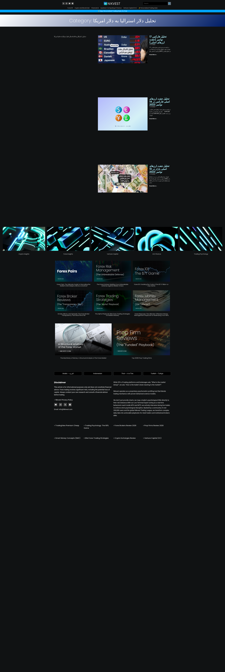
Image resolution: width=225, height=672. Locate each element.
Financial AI (95, 8)
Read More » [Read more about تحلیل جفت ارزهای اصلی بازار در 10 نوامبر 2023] (134, 134)
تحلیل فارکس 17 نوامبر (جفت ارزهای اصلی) (150, 38)
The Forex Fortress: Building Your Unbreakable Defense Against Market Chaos (112, 218)
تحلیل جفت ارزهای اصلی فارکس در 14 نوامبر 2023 (149, 78)
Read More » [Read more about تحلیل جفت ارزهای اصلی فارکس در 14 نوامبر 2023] (134, 90)
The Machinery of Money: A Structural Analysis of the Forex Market (83, 291)
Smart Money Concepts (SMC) (67, 371)
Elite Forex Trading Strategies (97, 371)
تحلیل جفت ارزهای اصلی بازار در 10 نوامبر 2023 (149, 122)
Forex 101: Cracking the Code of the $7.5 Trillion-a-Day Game (151, 218)
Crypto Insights (24, 187)
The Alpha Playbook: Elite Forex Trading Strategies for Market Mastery (112, 247)
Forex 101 (70, 8)
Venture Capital (112, 187)
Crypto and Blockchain (82, 8)
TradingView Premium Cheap (67, 358)
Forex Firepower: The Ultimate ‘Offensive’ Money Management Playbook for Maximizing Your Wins (151, 247)
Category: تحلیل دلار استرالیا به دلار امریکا (112, 20)
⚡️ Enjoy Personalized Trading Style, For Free (112, 11)
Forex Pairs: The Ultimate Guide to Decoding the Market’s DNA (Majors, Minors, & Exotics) (73, 218)
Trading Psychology (201, 187)
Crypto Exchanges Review (125, 371)
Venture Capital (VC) (130, 8)
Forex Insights (68, 187)
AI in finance (156, 187)
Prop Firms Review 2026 (154, 358)
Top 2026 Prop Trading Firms (142, 291)
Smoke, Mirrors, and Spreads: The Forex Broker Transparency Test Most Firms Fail (73, 247)
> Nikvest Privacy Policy (63, 332)
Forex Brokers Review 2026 (125, 358)
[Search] (169, 3)
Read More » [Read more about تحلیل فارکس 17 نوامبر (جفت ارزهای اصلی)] (134, 50)
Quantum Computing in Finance (111, 8)
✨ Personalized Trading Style (148, 8)
